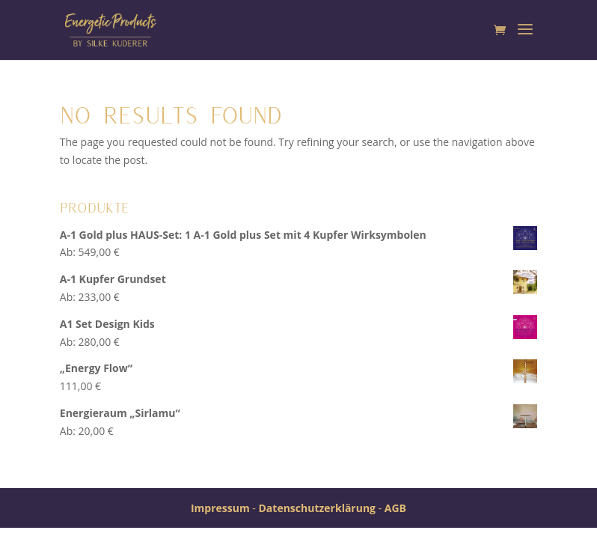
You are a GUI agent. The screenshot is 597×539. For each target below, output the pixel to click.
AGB (395, 508)
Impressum (220, 508)
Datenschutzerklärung (317, 508)
